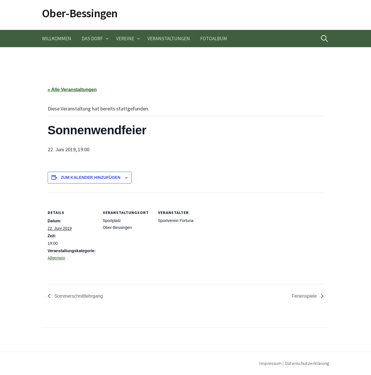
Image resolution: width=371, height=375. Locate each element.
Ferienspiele (305, 296)
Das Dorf (92, 38)
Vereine (125, 38)
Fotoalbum (213, 38)
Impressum (270, 363)
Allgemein (56, 258)
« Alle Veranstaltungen (72, 89)
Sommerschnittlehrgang (78, 296)
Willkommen (56, 38)
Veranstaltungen (168, 38)
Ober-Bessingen (80, 13)
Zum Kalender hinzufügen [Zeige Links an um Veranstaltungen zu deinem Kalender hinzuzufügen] (90, 177)
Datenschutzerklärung (307, 363)
